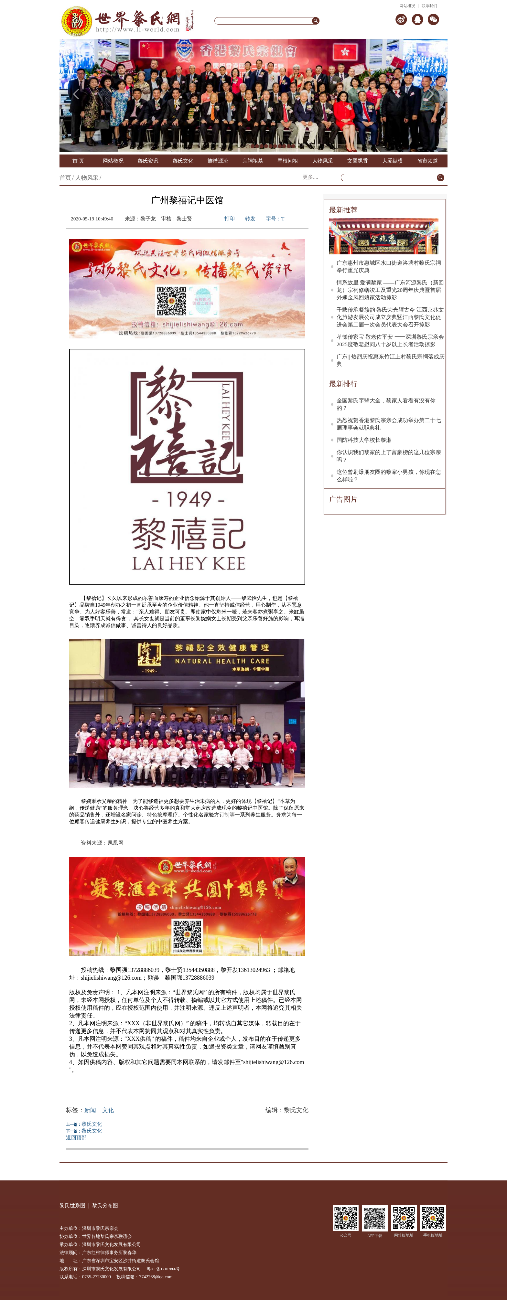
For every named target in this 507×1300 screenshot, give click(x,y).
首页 (65, 178)
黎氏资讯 (148, 161)
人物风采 (322, 161)
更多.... (310, 177)
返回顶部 (76, 1137)
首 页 (78, 161)
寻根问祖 (287, 161)
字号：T (275, 218)
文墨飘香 (357, 161)
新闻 (90, 1110)
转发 (250, 218)
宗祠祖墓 (253, 161)
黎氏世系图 (72, 1205)
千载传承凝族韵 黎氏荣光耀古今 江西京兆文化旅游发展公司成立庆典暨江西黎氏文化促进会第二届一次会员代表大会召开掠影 (390, 317)
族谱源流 (218, 161)
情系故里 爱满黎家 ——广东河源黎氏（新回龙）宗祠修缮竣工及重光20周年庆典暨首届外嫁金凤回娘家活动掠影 (390, 290)
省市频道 (427, 161)
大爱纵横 (392, 161)
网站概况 (407, 6)
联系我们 (429, 6)
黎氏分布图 (105, 1205)
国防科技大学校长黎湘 (364, 440)
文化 (108, 1110)
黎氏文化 (183, 161)
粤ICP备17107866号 (163, 1269)
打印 (229, 218)
